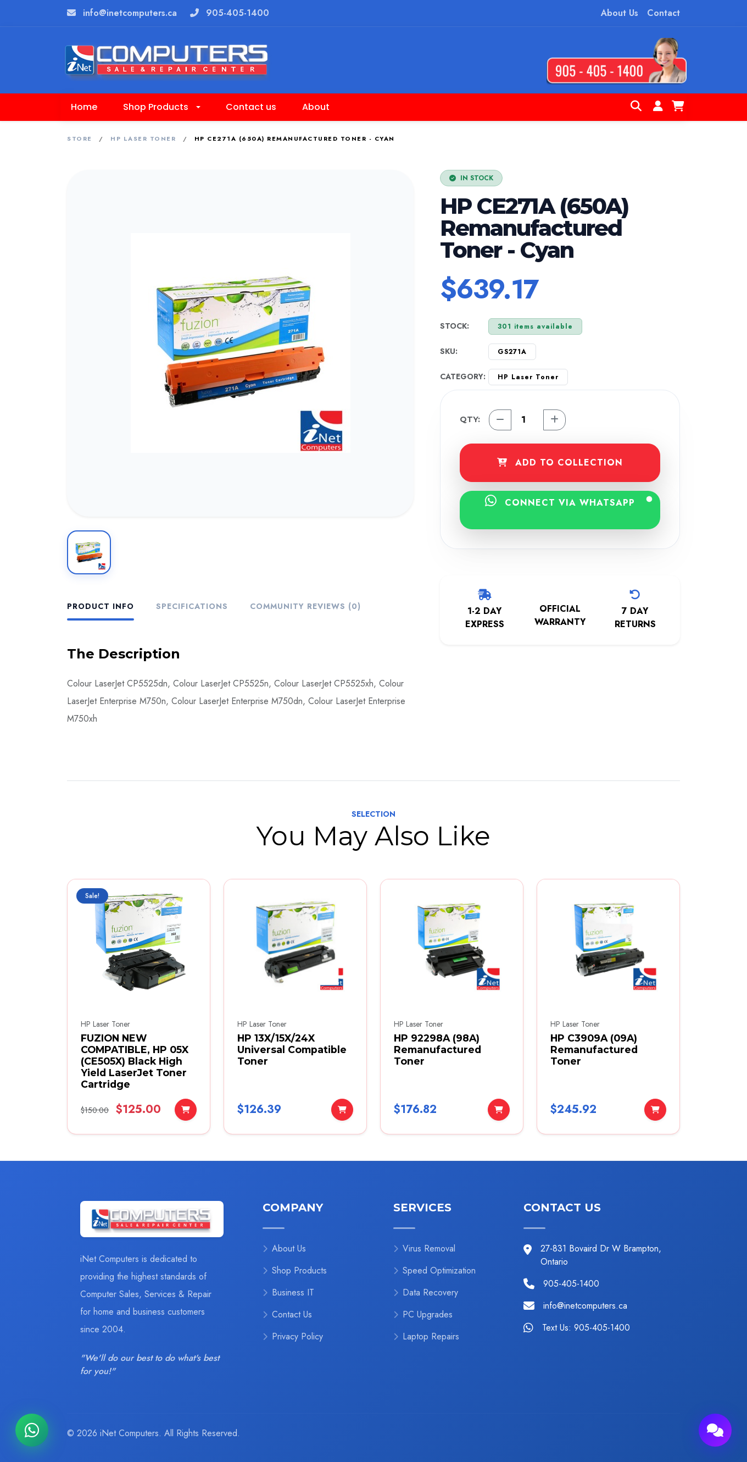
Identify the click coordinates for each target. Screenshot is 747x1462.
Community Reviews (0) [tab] (305, 606)
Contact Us (287, 1314)
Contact (663, 13)
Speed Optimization (434, 1270)
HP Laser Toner (143, 138)
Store (79, 138)
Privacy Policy (293, 1336)
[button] (161, 107)
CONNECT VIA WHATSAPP (568, 501)
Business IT (288, 1292)
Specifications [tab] (192, 606)
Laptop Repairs (426, 1336)
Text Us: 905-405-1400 (586, 1327)
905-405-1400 (237, 13)
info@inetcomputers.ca (130, 13)
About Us (619, 13)
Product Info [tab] (100, 606)
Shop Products (295, 1270)
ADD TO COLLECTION (560, 462)
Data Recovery (425, 1292)
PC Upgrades (423, 1314)
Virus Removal (424, 1248)
